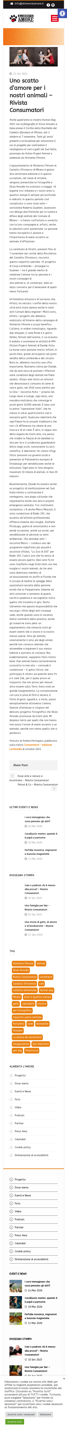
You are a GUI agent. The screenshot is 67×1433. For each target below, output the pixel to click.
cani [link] (41, 983)
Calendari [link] (20, 1139)
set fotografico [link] (22, 1010)
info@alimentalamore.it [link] (29, 3)
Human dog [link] (46, 990)
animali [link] (41, 963)
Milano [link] (17, 997)
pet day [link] (17, 1050)
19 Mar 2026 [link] (35, 842)
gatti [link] (16, 1003)
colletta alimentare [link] (25, 990)
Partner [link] (19, 1123)
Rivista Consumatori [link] (24, 976)
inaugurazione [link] (21, 1044)
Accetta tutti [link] (15, 1421)
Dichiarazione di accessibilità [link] (31, 1155)
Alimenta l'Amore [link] (23, 963)
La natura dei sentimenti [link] (27, 1037)
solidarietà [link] (46, 976)
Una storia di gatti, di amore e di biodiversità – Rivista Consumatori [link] (41, 926)
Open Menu (55, 18)
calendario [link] (28, 1003)
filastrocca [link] (31, 1050)
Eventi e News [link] (23, 1091)
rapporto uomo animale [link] (27, 1017)
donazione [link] (42, 1023)
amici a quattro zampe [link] (37, 997)
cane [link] (30, 1023)
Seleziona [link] (45, 1414)
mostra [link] (42, 1003)
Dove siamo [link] (22, 1083)
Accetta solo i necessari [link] (21, 1414)
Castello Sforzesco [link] (24, 983)
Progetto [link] (20, 1075)
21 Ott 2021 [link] (20, 73)
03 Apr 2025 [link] (35, 914)
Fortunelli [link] (18, 1023)
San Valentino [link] (41, 1044)
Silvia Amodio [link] (21, 970)
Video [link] (18, 1107)
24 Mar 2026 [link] (35, 826)
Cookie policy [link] (23, 1147)
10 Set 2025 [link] (35, 898)
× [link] (64, 1379)
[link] (62, 13)
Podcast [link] (19, 1115)
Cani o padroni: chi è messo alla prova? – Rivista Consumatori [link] (40, 889)
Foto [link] (17, 1099)
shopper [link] (18, 1030)
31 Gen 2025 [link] (35, 934)
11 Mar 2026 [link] (35, 858)
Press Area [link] (21, 1131)
